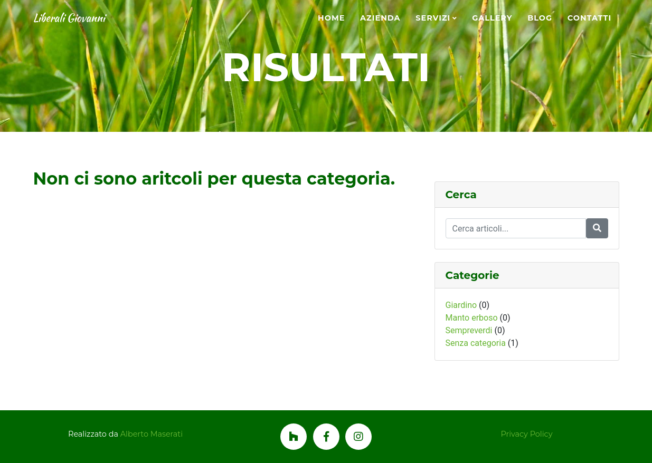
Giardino (461, 305)
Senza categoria (476, 343)
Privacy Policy (527, 434)
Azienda (380, 18)
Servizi (432, 18)
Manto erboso (472, 318)
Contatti (589, 18)
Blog (539, 18)
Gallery (492, 18)
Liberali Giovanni (83, 18)
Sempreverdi (469, 330)
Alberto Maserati (151, 434)
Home (331, 18)
